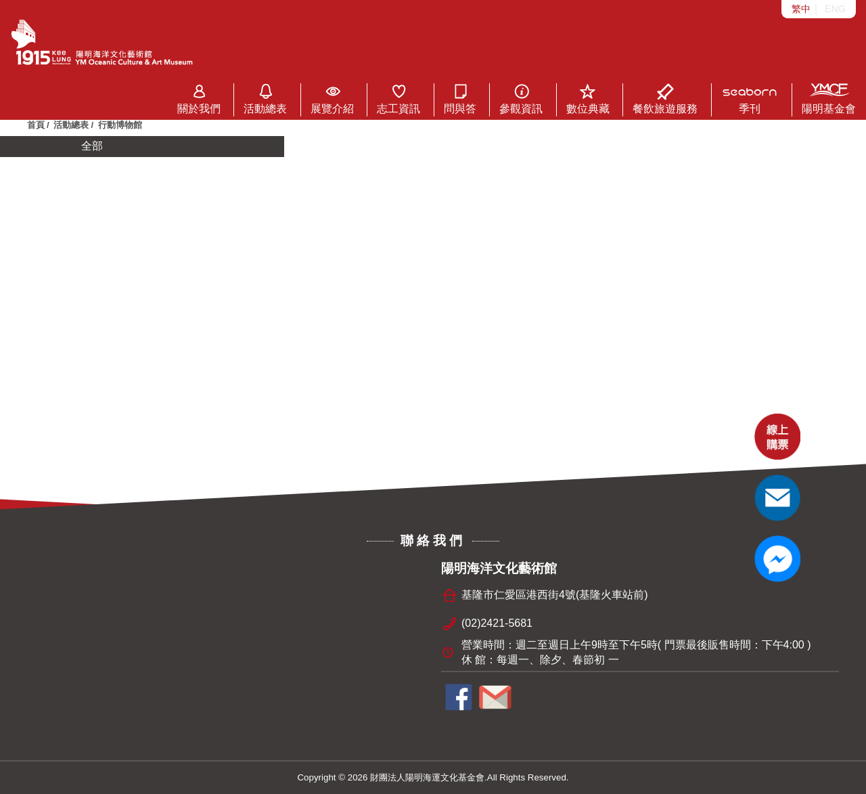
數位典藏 (588, 98)
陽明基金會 (829, 98)
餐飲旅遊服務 (665, 98)
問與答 (460, 98)
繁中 (801, 8)
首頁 (36, 125)
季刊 (750, 98)
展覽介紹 (332, 98)
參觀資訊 (521, 98)
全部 (92, 146)
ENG (835, 8)
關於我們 (199, 98)
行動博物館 (120, 125)
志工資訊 (398, 98)
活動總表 (265, 98)
